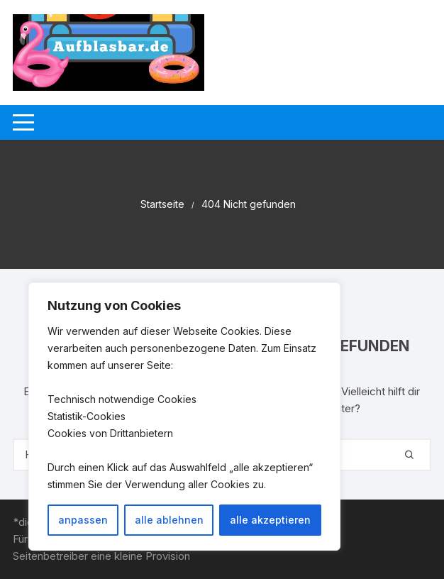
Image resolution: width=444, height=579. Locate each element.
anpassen (83, 520)
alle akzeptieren (270, 520)
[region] (184, 416)
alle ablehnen (169, 520)
